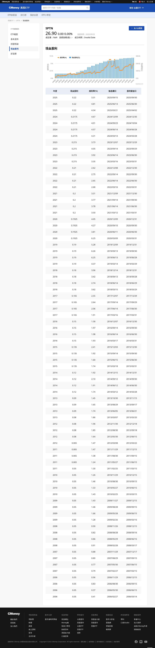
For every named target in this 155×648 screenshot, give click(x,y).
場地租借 (137, 629)
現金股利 (26, 20)
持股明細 (15, 44)
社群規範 (109, 642)
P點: (142, 2)
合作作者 (32, 636)
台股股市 (80, 619)
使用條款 (91, 642)
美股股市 (80, 622)
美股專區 (57, 2)
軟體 (30, 622)
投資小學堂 (66, 626)
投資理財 (38, 2)
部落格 (13, 623)
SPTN (18, 20)
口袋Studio (125, 622)
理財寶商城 (15, 2)
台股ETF (80, 626)
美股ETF (80, 629)
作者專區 (97, 2)
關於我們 (13, 619)
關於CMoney (106, 2)
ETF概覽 (14, 34)
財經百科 (65, 629)
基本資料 (15, 39)
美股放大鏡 (66, 633)
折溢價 (14, 53)
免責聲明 (117, 642)
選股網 (108, 622)
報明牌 (108, 629)
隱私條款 (84, 642)
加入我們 (13, 626)
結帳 (134, 2)
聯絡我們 (88, 2)
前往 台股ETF (136, 8)
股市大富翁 (110, 619)
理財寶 (31, 619)
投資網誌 (65, 619)
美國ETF (10, 20)
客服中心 (137, 619)
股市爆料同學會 (28, 2)
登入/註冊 (150, 2)
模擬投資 (67, 2)
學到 (122, 619)
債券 (79, 633)
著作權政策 (100, 642)
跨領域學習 (77, 2)
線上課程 (32, 629)
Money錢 (65, 622)
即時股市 (47, 2)
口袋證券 (65, 636)
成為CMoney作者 (140, 626)
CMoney (6, 2)
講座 (30, 626)
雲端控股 (109, 626)
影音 (30, 633)
